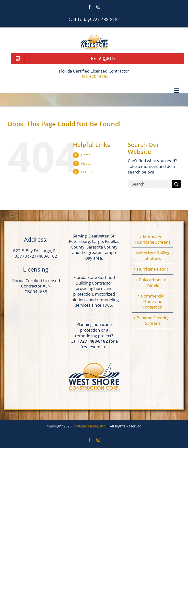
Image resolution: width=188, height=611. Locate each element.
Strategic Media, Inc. (89, 426)
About (86, 163)
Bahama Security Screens (153, 320)
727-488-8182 (106, 19)
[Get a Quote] (97, 58)
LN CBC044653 (94, 76)
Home (86, 155)
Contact (87, 171)
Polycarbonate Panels (152, 282)
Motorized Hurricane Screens (152, 239)
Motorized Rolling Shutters (152, 255)
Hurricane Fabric (152, 269)
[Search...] (150, 184)
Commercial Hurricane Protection (152, 301)
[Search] (176, 184)
